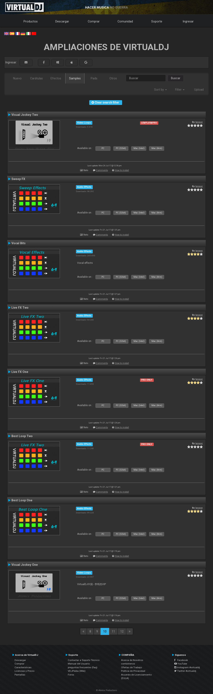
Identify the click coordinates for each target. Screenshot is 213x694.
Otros (113, 78)
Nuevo (17, 78)
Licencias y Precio (24, 670)
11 (113, 631)
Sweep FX (18, 179)
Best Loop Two (22, 436)
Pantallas (20, 674)
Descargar (62, 21)
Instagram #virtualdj (187, 667)
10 (104, 631)
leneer (199, 122)
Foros (71, 674)
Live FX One (19, 372)
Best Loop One (21, 500)
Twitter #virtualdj (185, 670)
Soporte (156, 21)
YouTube (180, 663)
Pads (94, 78)
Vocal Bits (18, 243)
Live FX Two (19, 307)
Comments (102, 170)
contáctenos (128, 663)
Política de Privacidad (133, 670)
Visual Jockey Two (24, 114)
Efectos (56, 78)
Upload (199, 89)
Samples (75, 78)
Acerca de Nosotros (132, 660)
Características (23, 667)
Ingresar (188, 21)
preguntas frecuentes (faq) (82, 667)
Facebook (181, 660)
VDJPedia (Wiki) (76, 670)
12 (122, 631)
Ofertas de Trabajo (131, 667)
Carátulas (36, 78)
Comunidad (125, 21)
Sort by (160, 89)
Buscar (175, 78)
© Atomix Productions (106, 690)
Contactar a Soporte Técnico (83, 660)
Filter (180, 89)
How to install (122, 170)
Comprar (94, 21)
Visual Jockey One (24, 564)
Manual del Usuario (79, 663)
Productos (31, 21)
